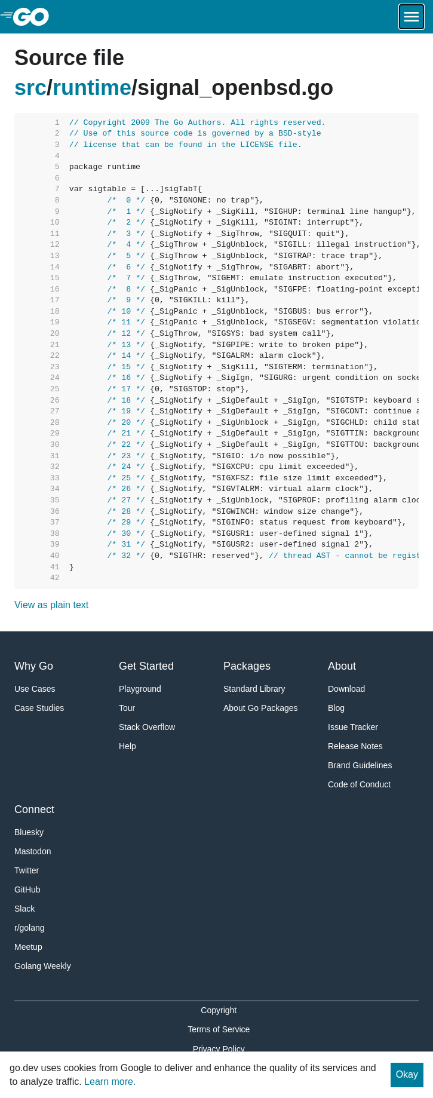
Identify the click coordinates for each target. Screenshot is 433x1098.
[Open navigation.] (411, 17)
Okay (407, 1074)
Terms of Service (219, 1029)
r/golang (29, 928)
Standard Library (254, 689)
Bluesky (29, 832)
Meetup (28, 947)
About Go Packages (260, 708)
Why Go (33, 666)
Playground (140, 689)
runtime (92, 87)
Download (346, 689)
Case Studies (39, 708)
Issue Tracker (353, 727)
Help (127, 746)
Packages (247, 666)
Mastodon (32, 851)
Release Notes (355, 746)
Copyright (219, 1010)
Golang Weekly (42, 966)
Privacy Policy (219, 1049)
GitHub (27, 889)
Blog (336, 708)
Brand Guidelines (360, 765)
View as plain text (51, 605)
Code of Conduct (359, 784)
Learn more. (110, 1081)
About (342, 666)
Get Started (146, 666)
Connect (34, 809)
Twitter (26, 870)
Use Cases (34, 689)
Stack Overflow (147, 727)
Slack (24, 908)
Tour (127, 708)
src (30, 87)
